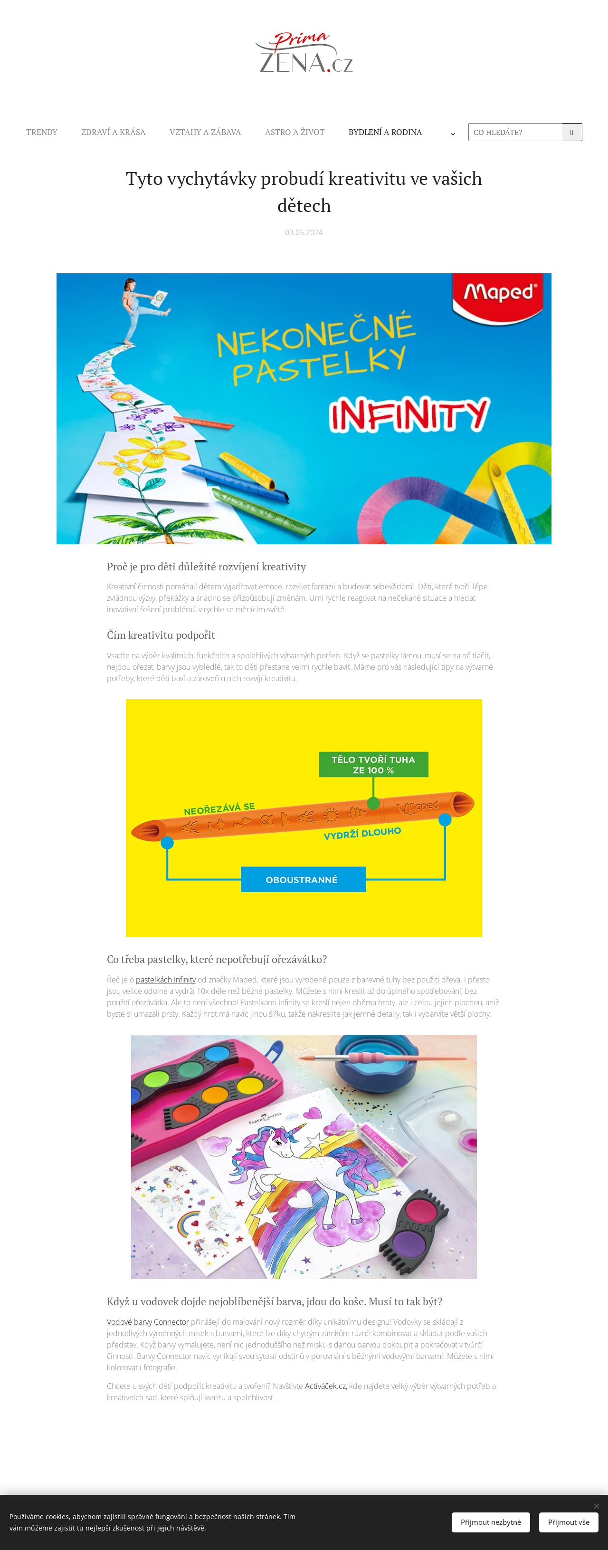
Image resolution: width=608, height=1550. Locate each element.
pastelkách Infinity (166, 979)
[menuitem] (189, 132)
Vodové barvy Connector (148, 1322)
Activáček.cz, (326, 1386)
